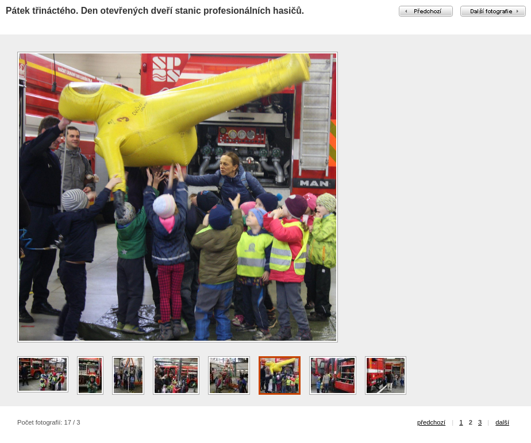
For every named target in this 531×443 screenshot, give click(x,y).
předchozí (431, 422)
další (502, 422)
